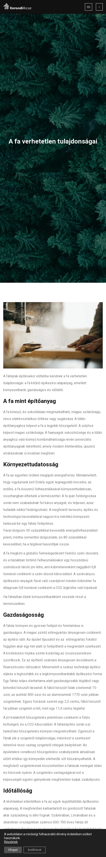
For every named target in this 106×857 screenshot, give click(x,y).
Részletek (11, 842)
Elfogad (12, 849)
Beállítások (34, 849)
